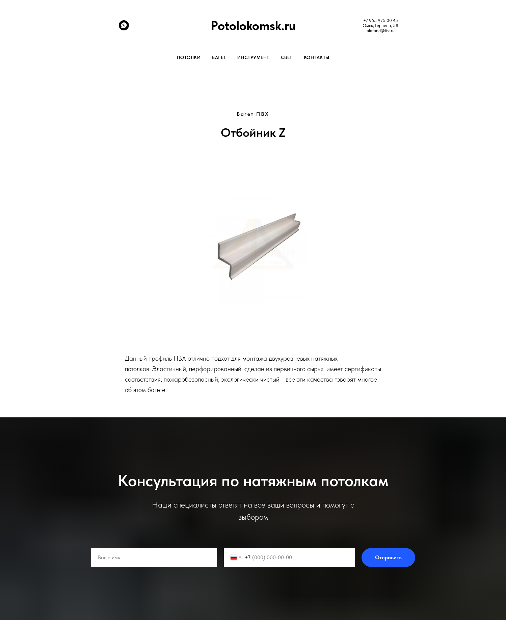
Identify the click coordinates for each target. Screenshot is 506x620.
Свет (286, 57)
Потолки (189, 57)
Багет (219, 57)
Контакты (316, 57)
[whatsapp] (124, 28)
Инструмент (253, 57)
